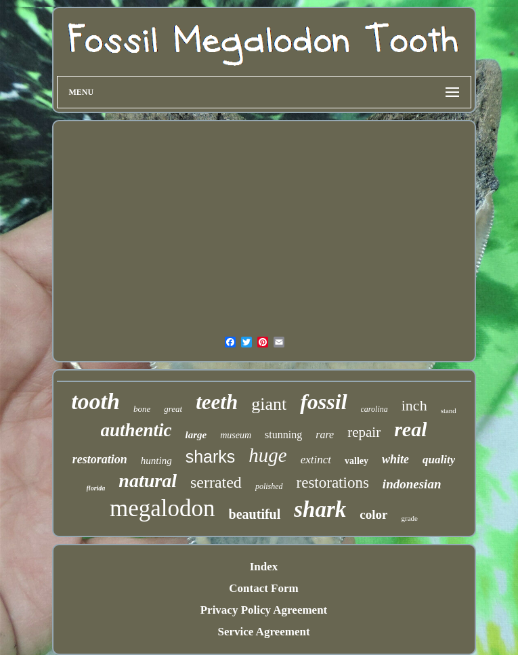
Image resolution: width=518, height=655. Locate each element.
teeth (217, 402)
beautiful (255, 514)
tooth (95, 401)
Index (264, 566)
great (173, 409)
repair (364, 432)
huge (267, 455)
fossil (323, 401)
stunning (283, 434)
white (395, 459)
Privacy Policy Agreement (264, 610)
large (196, 434)
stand (448, 410)
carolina (374, 409)
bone (141, 409)
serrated (216, 482)
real (410, 429)
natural (147, 480)
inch (414, 405)
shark (320, 509)
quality (439, 459)
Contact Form (263, 588)
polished (269, 486)
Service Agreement (263, 631)
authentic (136, 430)
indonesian (412, 484)
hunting (156, 460)
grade (409, 518)
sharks (211, 456)
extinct (316, 459)
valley (356, 461)
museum (235, 435)
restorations (333, 482)
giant (268, 404)
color (373, 514)
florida (96, 488)
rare (325, 434)
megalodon (162, 508)
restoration (99, 459)
